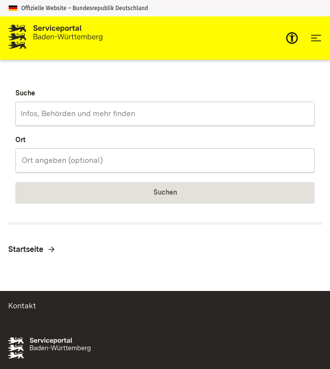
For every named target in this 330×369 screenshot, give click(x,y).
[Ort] (165, 160)
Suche (25, 93)
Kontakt (22, 305)
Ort (20, 140)
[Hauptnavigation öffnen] (316, 38)
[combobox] (165, 114)
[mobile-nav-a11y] (292, 38)
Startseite (25, 249)
